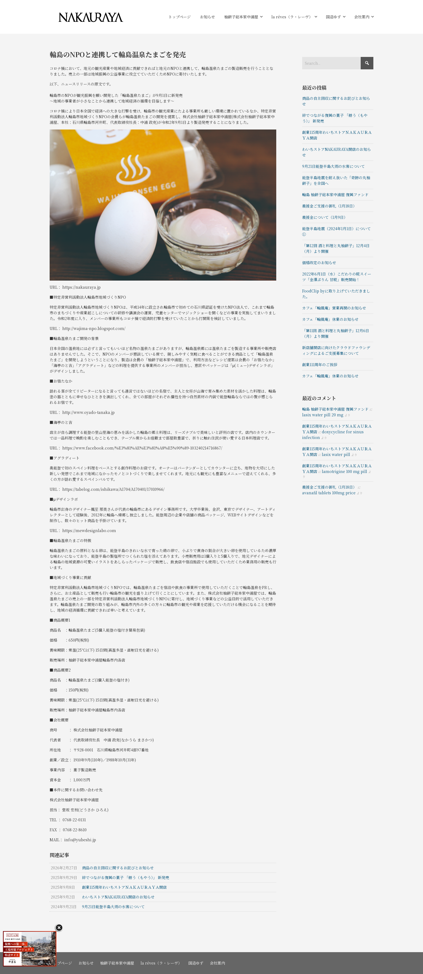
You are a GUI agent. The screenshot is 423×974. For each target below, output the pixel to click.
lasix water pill (336, 454)
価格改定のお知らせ (319, 262)
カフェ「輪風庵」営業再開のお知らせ (334, 308)
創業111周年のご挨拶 (319, 364)
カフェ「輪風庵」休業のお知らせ (330, 319)
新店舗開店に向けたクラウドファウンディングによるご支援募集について (336, 350)
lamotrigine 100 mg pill (344, 471)
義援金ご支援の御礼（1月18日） (329, 206)
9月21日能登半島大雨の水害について (334, 166)
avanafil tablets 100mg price (329, 492)
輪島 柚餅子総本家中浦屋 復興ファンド (335, 194)
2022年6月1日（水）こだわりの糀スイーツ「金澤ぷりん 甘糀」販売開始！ (336, 276)
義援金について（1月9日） (324, 217)
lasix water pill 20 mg (322, 414)
